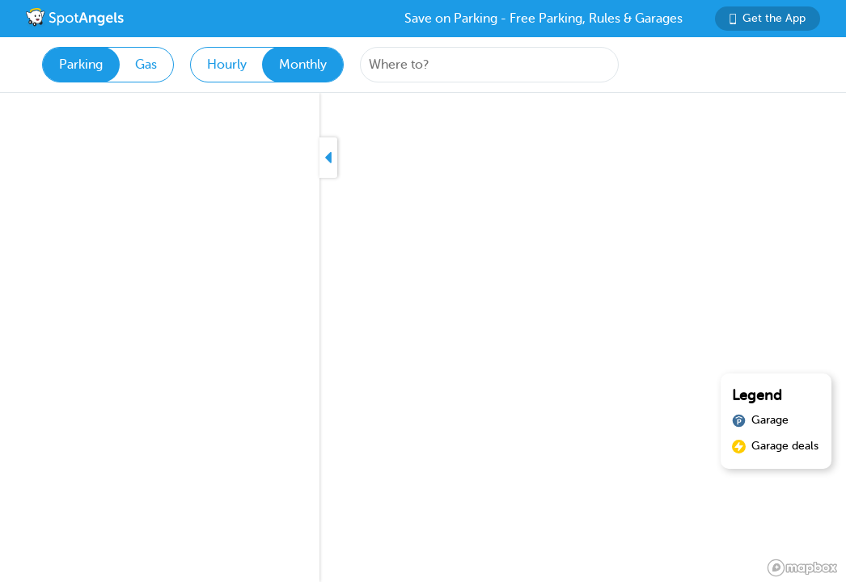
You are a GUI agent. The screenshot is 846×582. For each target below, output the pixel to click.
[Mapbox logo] (802, 568)
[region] (423, 337)
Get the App (768, 18)
